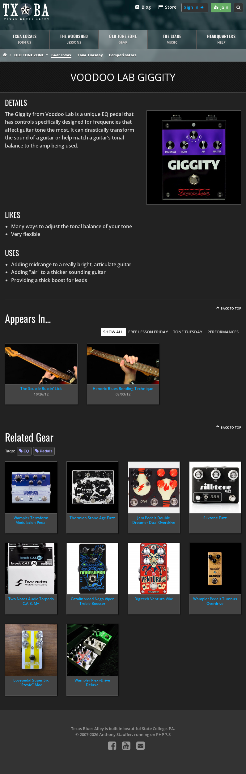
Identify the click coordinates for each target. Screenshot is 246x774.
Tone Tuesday (90, 55)
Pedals (46, 451)
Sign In (195, 7)
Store (167, 7)
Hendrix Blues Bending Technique (123, 388)
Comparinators (122, 55)
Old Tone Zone (29, 55)
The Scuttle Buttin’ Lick (41, 388)
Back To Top (231, 308)
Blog (142, 7)
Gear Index (61, 55)
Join (221, 7)
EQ (26, 451)
